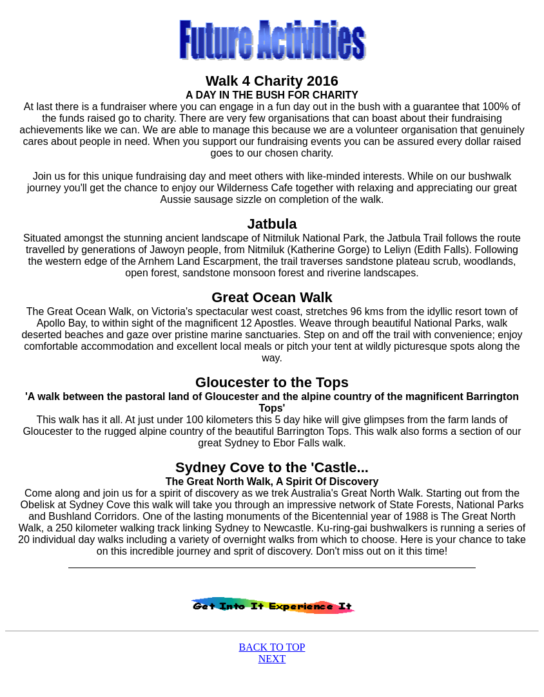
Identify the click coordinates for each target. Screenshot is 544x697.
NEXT (272, 658)
